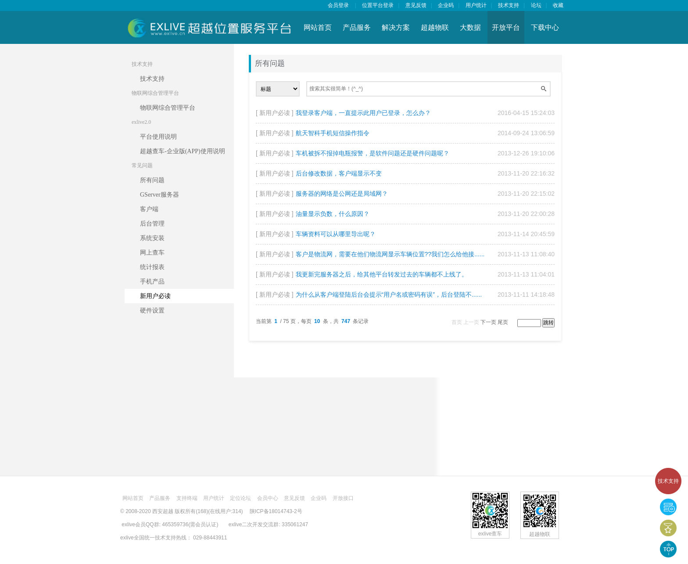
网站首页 (318, 27)
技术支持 (668, 481)
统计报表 (152, 267)
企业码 (446, 5)
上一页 (471, 322)
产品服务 (357, 27)
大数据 (470, 27)
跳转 (548, 323)
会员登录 (338, 5)
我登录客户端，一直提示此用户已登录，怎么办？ (363, 112)
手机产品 (152, 281)
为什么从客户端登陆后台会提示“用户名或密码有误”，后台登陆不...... (389, 294)
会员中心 (267, 498)
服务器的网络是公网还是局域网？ (342, 193)
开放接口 (343, 498)
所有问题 (152, 180)
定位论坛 (240, 498)
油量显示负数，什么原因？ (332, 213)
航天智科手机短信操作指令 (332, 133)
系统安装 (152, 238)
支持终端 (186, 498)
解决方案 (396, 27)
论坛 (536, 5)
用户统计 (476, 5)
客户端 (149, 209)
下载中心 (545, 27)
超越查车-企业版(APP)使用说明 (182, 151)
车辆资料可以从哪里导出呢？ (336, 233)
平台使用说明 (158, 136)
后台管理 (152, 223)
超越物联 (435, 27)
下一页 (488, 322)
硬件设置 (152, 310)
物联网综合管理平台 (167, 107)
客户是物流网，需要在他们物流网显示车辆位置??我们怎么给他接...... (390, 254)
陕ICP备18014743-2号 (276, 511)
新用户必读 (155, 296)
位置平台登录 (378, 5)
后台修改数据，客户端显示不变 (339, 173)
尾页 (503, 322)
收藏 (558, 5)
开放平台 (506, 27)
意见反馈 (415, 5)
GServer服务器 (159, 194)
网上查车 (152, 252)
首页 (457, 322)
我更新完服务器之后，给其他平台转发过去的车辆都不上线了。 (382, 274)
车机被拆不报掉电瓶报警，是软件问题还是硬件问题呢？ (372, 153)
